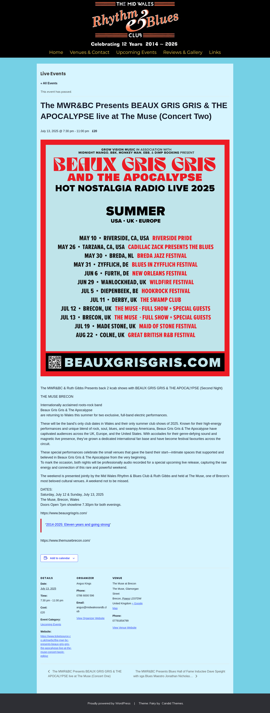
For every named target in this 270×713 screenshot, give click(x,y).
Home (56, 52)
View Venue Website (124, 627)
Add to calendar (60, 558)
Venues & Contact (90, 52)
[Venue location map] (168, 594)
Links (215, 52)
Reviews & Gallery (182, 52)
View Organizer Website (90, 618)
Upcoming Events (136, 52)
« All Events (48, 83)
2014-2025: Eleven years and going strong (78, 524)
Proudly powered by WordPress (109, 703)
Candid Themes (172, 703)
